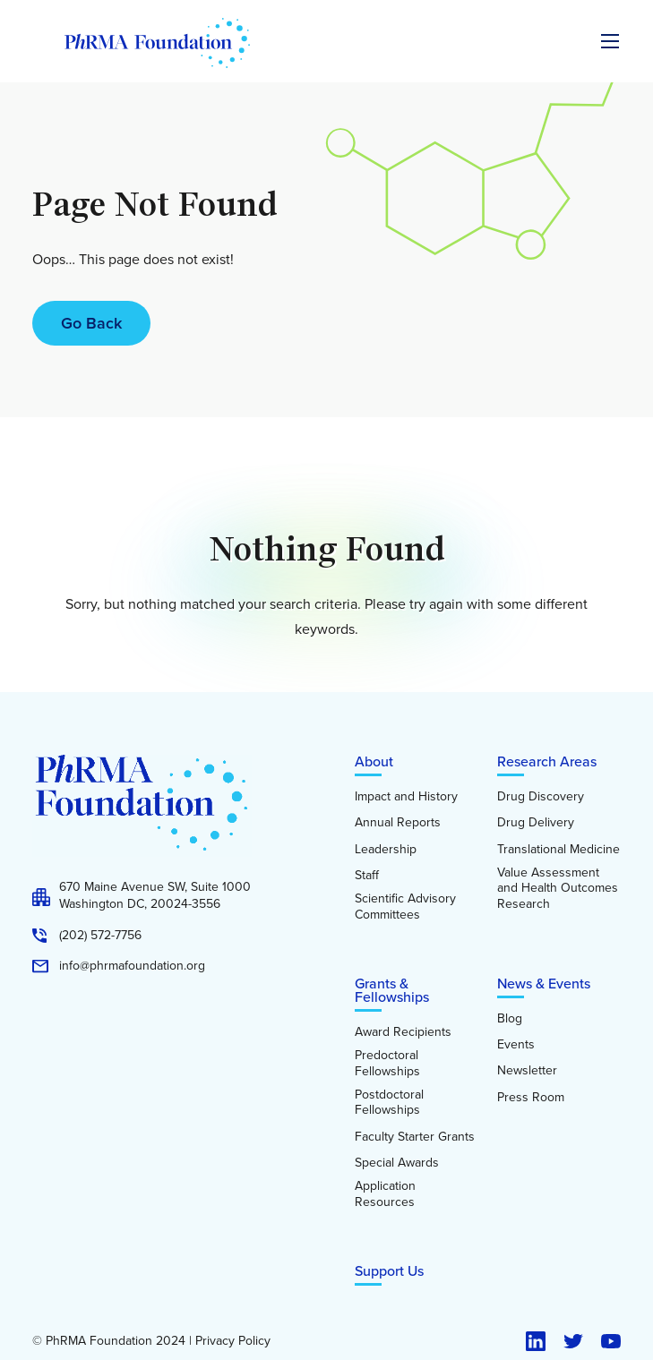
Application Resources (385, 1194)
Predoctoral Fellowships (387, 1063)
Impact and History (406, 797)
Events (516, 1045)
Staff (367, 876)
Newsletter (527, 1071)
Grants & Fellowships (392, 990)
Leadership (386, 850)
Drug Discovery (540, 797)
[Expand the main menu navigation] (610, 41)
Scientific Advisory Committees (405, 906)
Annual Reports (398, 823)
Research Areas (547, 761)
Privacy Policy (233, 1341)
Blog (509, 1019)
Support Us (389, 1271)
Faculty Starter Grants (415, 1137)
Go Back (91, 323)
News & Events (543, 983)
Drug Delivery (535, 823)
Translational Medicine (558, 850)
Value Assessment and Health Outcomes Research (557, 888)
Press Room (530, 1098)
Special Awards (397, 1163)
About (374, 761)
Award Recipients (403, 1032)
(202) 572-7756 (100, 936)
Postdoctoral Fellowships (389, 1102)
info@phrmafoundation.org (132, 966)
